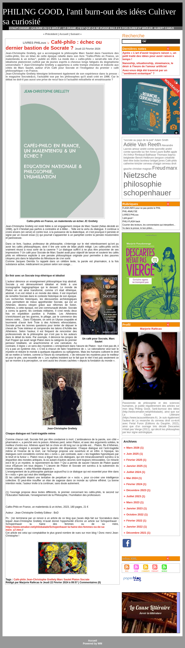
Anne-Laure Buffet (160, 151)
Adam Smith (161, 140)
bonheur (145, 160)
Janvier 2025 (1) (136, 465)
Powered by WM (92, 643)
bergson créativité (165, 157)
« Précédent (50, 34)
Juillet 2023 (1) (135, 496)
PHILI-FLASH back (131, 221)
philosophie (142, 184)
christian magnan (142, 168)
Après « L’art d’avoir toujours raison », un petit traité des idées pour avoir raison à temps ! (149, 56)
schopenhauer (147, 192)
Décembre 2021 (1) (138, 532)
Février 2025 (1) (136, 459)
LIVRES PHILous (130, 215)
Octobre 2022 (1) (137, 514)
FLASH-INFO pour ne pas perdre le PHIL (141, 208)
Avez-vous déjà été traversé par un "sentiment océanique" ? (144, 72)
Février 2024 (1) (136, 484)
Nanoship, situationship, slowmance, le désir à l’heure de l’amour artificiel (147, 65)
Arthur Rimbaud (136, 154)
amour (135, 148)
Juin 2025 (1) (134, 453)
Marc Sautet (64, 579)
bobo (137, 160)
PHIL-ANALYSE (129, 211)
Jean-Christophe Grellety (42, 579)
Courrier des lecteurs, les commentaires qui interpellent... (148, 225)
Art (125, 154)
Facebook (128, 549)
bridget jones (157, 160)
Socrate (84, 579)
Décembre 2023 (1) (138, 490)
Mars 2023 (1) (135, 502)
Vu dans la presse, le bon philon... (138, 228)
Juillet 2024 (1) (135, 472)
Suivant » (76, 34)
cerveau (147, 163)
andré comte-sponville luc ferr (147, 150)
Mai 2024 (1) (134, 478)
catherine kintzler (133, 163)
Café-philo (20, 579)
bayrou (172, 154)
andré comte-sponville (152, 148)
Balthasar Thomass (156, 154)
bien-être (128, 160)
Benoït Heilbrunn (144, 157)
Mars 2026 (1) (135, 447)
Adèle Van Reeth (142, 144)
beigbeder (129, 157)
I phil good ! (127, 218)
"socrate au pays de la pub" (138, 140)
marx (171, 168)
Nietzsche (140, 175)
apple (174, 151)
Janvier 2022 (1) (136, 526)
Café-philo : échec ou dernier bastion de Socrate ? (54, 45)
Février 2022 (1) (136, 520)
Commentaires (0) (90, 582)
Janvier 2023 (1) (136, 508)
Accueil (63, 34)
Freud (159, 168)
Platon (76, 579)
